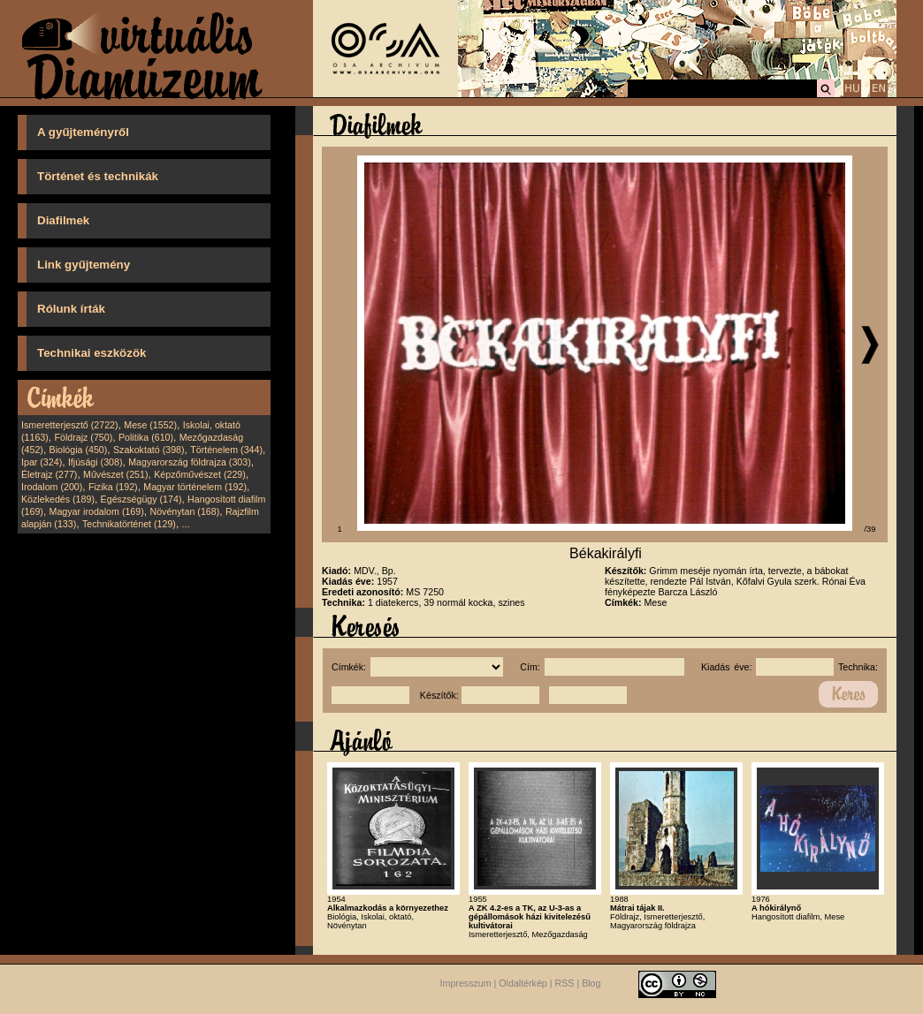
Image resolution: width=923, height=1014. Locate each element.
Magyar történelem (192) (195, 486)
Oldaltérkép (523, 983)
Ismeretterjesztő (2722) (69, 425)
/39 (870, 529)
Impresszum (466, 983)
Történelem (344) (226, 449)
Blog (591, 983)
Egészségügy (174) (141, 499)
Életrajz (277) (49, 474)
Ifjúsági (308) (95, 462)
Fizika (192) (113, 486)
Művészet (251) (115, 474)
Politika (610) (145, 437)
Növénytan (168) (184, 511)
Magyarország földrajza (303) (189, 462)
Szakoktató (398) (149, 449)
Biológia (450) (79, 449)
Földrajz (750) (83, 437)
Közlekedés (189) (58, 499)
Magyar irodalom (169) (97, 511)
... (186, 523)
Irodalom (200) (51, 486)
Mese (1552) (150, 425)
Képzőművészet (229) (200, 474)
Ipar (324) (41, 462)
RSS (565, 983)
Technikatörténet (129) (129, 523)
